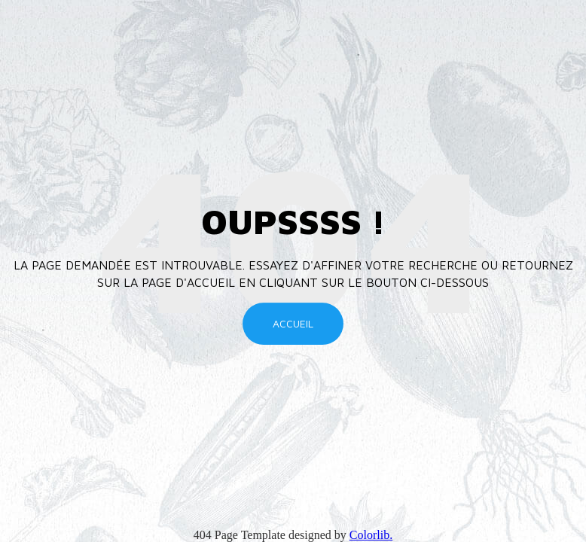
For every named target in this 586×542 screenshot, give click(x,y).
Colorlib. (370, 534)
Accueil (293, 323)
